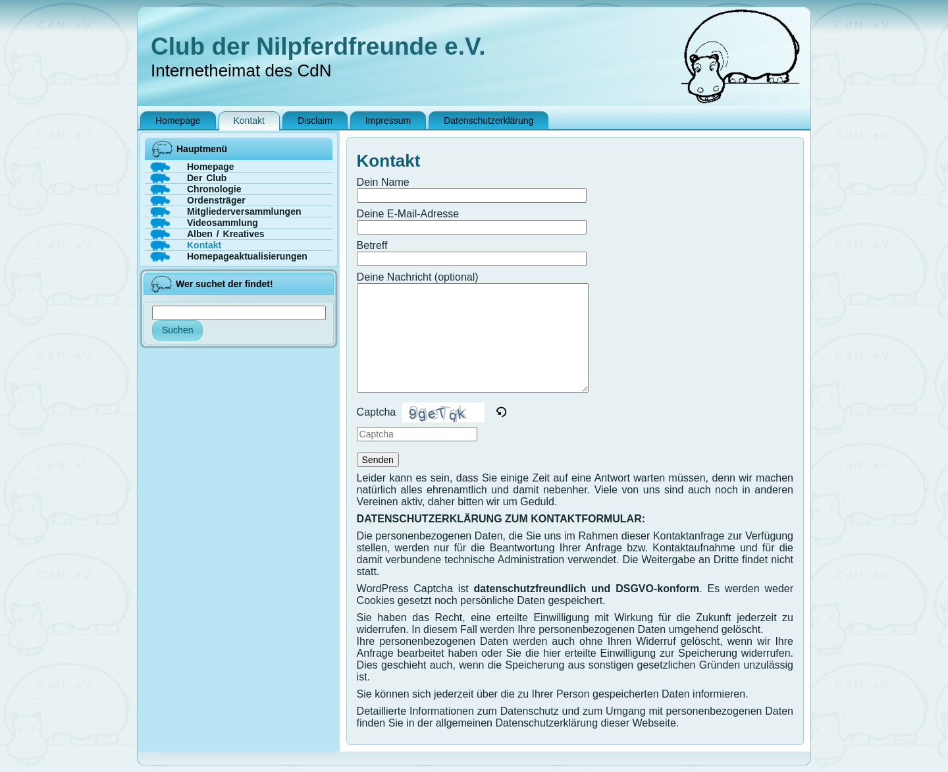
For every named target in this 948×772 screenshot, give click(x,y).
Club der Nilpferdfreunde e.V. (318, 46)
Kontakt (389, 161)
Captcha (376, 412)
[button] (502, 412)
